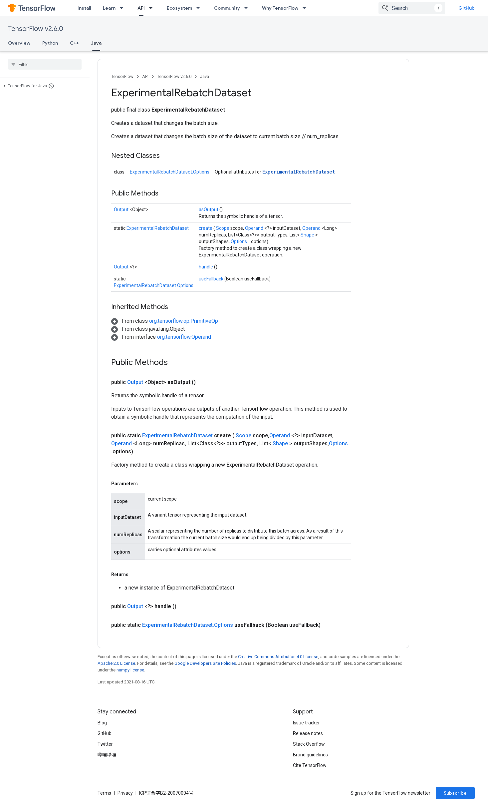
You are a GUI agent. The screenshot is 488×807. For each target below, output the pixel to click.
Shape (308, 234)
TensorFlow (122, 76)
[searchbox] (45, 64)
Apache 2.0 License (116, 663)
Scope (223, 228)
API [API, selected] (141, 8)
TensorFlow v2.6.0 (35, 29)
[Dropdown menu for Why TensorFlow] (306, 8)
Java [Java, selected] (96, 43)
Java (204, 76)
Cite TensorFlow (310, 765)
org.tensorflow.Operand (184, 337)
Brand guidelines (310, 754)
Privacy (125, 793)
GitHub (466, 8)
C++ (74, 43)
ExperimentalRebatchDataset (298, 172)
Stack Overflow (309, 744)
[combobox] (411, 8)
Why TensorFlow (280, 8)
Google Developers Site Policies (205, 663)
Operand (254, 228)
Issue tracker (306, 722)
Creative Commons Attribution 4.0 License (278, 656)
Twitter (105, 744)
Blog (102, 722)
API (145, 76)
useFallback (211, 278)
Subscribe (455, 793)
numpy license (130, 669)
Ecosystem (179, 8)
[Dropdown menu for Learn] (123, 8)
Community (227, 8)
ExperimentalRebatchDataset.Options (169, 172)
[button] (43, 86)
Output (121, 209)
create (206, 228)
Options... (241, 241)
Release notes (308, 733)
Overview (19, 43)
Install (84, 8)
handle (206, 266)
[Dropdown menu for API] (153, 8)
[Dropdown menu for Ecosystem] (200, 8)
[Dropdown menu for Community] (248, 8)
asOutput (209, 209)
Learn (109, 8)
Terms (104, 793)
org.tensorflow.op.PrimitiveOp (183, 321)
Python (50, 43)
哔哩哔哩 (107, 754)
